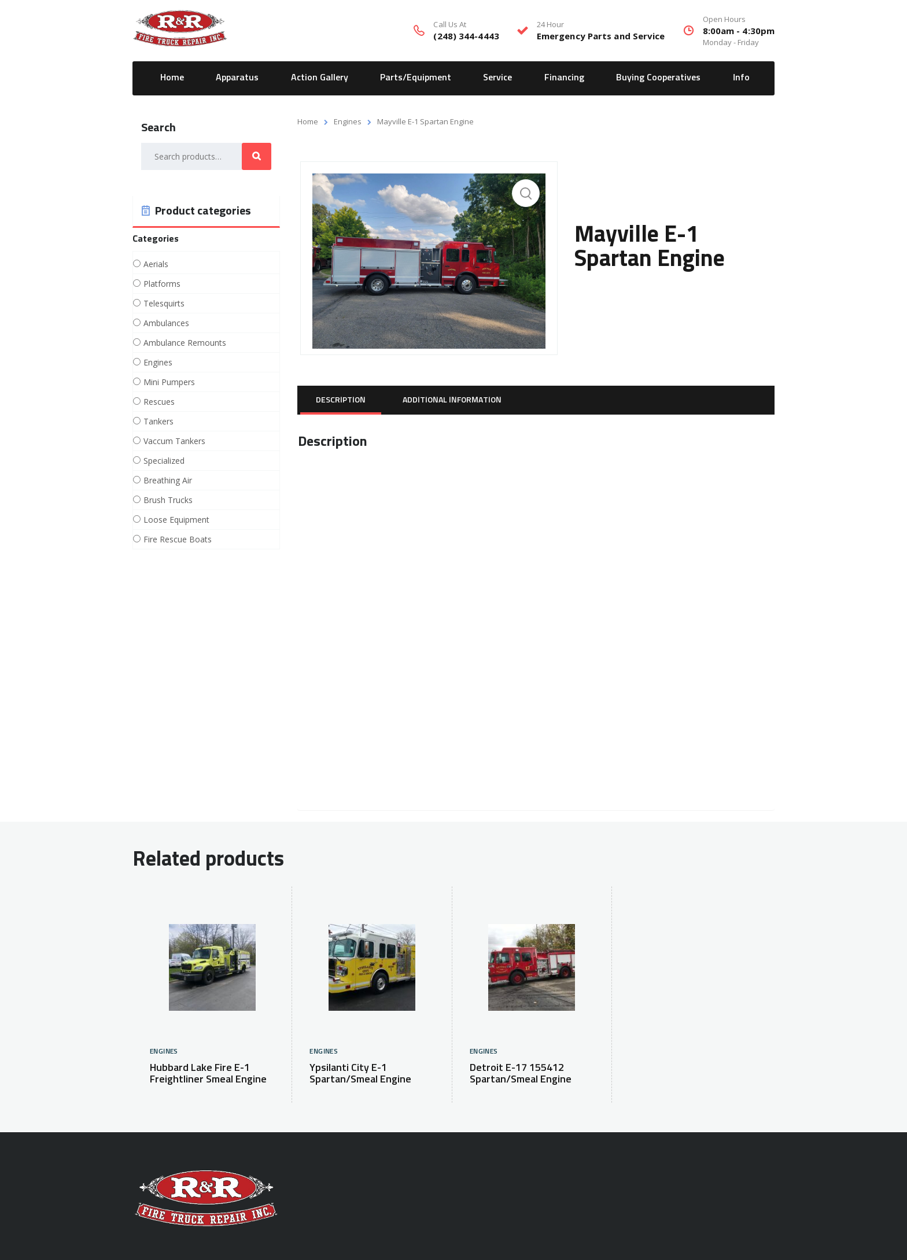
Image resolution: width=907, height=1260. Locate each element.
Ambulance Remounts (184, 343)
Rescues (159, 402)
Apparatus (237, 77)
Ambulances (166, 323)
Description (341, 400)
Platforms (161, 284)
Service (497, 77)
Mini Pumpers (169, 382)
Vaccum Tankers (174, 441)
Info (741, 77)
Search (256, 156)
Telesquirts (164, 303)
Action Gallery (319, 77)
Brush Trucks (168, 500)
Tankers (158, 421)
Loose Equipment (176, 520)
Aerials (155, 264)
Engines (348, 121)
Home (172, 77)
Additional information (452, 400)
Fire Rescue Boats (177, 539)
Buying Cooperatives (658, 77)
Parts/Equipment (415, 77)
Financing (564, 77)
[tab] (340, 400)
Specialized (164, 461)
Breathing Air (167, 480)
